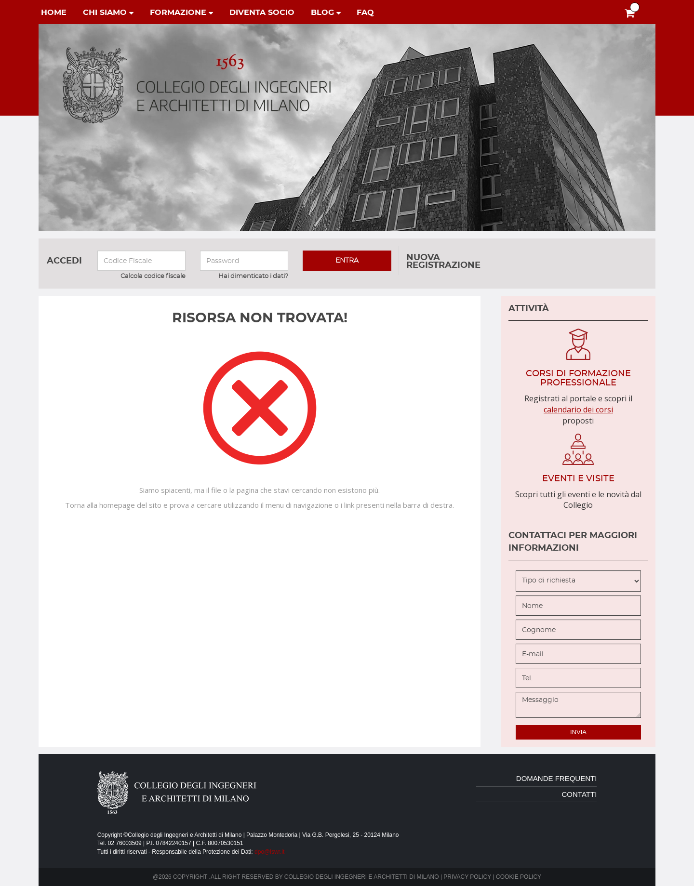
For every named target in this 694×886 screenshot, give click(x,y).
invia (578, 732)
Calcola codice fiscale (153, 276)
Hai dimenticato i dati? (253, 276)
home (54, 12)
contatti (579, 794)
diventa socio (261, 12)
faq (365, 12)
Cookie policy (518, 876)
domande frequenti (556, 778)
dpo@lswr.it (269, 851)
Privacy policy (467, 876)
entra (347, 260)
